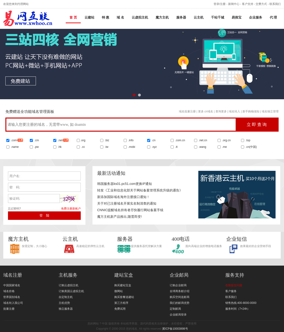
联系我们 (275, 4)
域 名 (120, 17)
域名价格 (9, 291)
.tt (175, 147)
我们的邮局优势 (179, 303)
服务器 (181, 17)
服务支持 (234, 275)
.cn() (251, 147)
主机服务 (68, 275)
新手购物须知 (250, 111)
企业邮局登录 (178, 314)
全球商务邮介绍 (179, 291)
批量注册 (9, 308)
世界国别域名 (11, 297)
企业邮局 (179, 275)
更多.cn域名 (205, 111)
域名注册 (12, 275)
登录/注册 (220, 4)
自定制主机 (66, 297)
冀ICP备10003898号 (175, 328)
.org (83, 140)
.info (131, 140)
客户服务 (231, 291)
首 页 (73, 17)
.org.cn (226, 140)
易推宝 (237, 17)
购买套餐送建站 (124, 297)
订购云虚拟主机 (68, 285)
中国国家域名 (11, 285)
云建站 (89, 17)
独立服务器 (66, 308)
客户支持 (247, 4)
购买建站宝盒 (122, 285)
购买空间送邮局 (179, 297)
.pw (36, 147)
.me (224, 147)
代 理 (273, 17)
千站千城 (217, 17)
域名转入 (234, 111)
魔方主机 (162, 17)
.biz (107, 140)
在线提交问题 (233, 285)
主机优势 (64, 303)
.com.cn (179, 140)
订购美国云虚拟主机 (71, 291)
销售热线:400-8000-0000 (241, 303)
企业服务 (255, 17)
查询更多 (221, 111)
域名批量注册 (187, 111)
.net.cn (202, 140)
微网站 (118, 291)
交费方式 (261, 4)
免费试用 (120, 308)
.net (60, 140)
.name (14, 147)
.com (16, 140)
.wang (202, 147)
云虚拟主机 (140, 17)
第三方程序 (121, 303)
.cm (36, 140)
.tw (106, 147)
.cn (153, 140)
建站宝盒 (123, 275)
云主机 (198, 17)
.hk (59, 147)
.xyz (154, 147)
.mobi (131, 147)
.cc (83, 147)
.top (247, 140)
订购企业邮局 (178, 285)
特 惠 (105, 17)
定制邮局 (175, 308)
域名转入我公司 (13, 303)
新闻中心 (233, 4)
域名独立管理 (270, 111)
